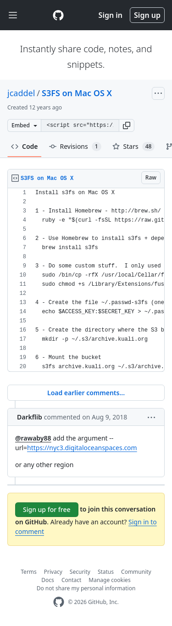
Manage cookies (109, 580)
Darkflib (29, 417)
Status (106, 572)
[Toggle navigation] (12, 15)
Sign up (147, 15)
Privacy (53, 572)
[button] (126, 125)
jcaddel (21, 92)
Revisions (75, 146)
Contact (71, 580)
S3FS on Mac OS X (77, 92)
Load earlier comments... (86, 392)
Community (136, 572)
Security (80, 572)
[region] (86, 280)
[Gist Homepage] (58, 15)
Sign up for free (47, 509)
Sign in (110, 15)
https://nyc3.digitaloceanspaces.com (82, 447)
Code (24, 146)
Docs (47, 580)
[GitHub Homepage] (58, 602)
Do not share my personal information (86, 588)
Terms (29, 572)
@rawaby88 (33, 438)
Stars (133, 146)
